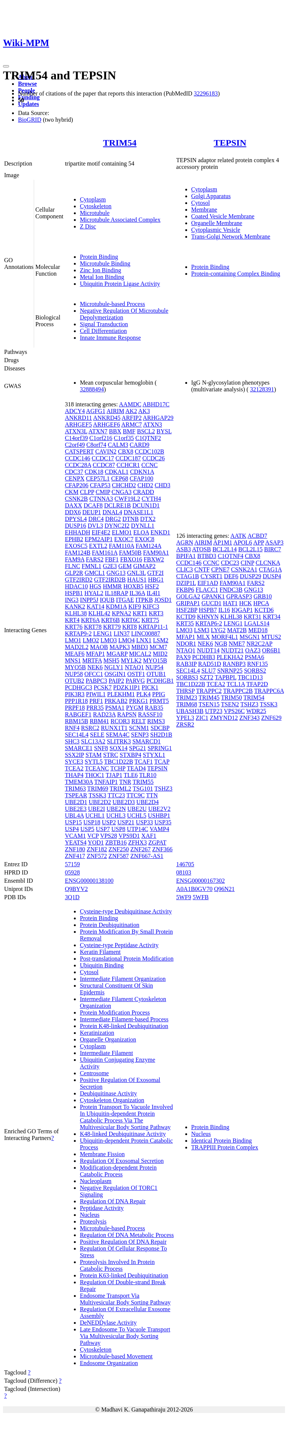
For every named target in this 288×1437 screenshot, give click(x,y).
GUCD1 (211, 603)
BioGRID (29, 119)
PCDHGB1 (160, 680)
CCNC (149, 465)
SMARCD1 (146, 741)
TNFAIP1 (106, 782)
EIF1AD (208, 583)
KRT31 (252, 616)
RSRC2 (90, 728)
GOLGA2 (188, 596)
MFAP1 (95, 654)
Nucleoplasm (95, 1181)
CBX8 (126, 451)
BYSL (163, 431)
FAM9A (74, 559)
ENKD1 (160, 532)
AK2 (131, 411)
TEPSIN (230, 143)
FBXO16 (131, 559)
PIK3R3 (74, 694)
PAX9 (183, 657)
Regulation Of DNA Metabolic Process (127, 1235)
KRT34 (271, 616)
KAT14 (95, 606)
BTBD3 (206, 556)
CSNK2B (76, 498)
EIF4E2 (101, 532)
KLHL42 (99, 613)
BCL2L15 (250, 549)
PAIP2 (116, 680)
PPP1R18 (76, 701)
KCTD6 (264, 610)
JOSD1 (163, 600)
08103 (183, 872)
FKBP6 (185, 589)
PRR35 (95, 707)
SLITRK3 (119, 741)
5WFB (201, 897)
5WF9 (183, 897)
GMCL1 (95, 573)
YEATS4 (76, 842)
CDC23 (230, 563)
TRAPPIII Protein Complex (224, 1147)
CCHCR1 (128, 465)
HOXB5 (133, 586)
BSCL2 (146, 431)
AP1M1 (222, 542)
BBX (115, 431)
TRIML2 (120, 788)
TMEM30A (79, 782)
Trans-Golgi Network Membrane (230, 236)
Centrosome (94, 1073)
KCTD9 (186, 616)
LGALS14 (257, 623)
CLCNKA (268, 563)
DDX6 (73, 512)
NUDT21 (232, 650)
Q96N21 (224, 889)
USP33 (144, 822)
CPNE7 (220, 569)
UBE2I (96, 809)
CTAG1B (187, 576)
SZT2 (206, 677)
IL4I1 (153, 593)
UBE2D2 (99, 802)
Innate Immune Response (110, 337)
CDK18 (94, 472)
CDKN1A (142, 472)
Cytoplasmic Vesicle (215, 230)
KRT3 (156, 613)
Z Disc (88, 226)
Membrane (204, 209)
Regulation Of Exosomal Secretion (122, 1161)
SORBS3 (187, 677)
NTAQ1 (134, 667)
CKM (71, 492)
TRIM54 (119, 143)
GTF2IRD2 (79, 579)
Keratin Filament (100, 952)
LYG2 (218, 630)
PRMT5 (159, 701)
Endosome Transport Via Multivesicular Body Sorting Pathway (125, 1299)
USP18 (91, 822)
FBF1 (111, 559)
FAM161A (104, 552)
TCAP (161, 761)
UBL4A (74, 815)
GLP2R (74, 573)
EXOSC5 (76, 546)
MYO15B (155, 660)
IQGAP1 (242, 610)
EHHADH (77, 532)
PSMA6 (254, 657)
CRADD (143, 492)
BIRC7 (272, 549)
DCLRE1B (117, 505)
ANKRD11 (78, 418)
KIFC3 (150, 606)
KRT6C (130, 620)
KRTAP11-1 (153, 627)
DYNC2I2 (117, 525)
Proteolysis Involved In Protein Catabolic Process (117, 1265)
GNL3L (136, 573)
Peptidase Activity (102, 1208)
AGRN (184, 542)
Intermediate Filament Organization (123, 979)
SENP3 (139, 734)
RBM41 (99, 721)
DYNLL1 (142, 525)
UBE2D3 (123, 802)
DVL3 (95, 525)
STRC (110, 755)
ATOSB (201, 549)
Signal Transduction (104, 324)
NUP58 (74, 674)
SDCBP (159, 728)
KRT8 (129, 627)
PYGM (134, 707)
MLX (203, 637)
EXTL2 (98, 546)
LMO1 (73, 640)
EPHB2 (74, 539)
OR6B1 (271, 650)
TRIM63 (75, 788)
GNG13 (116, 573)
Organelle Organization (108, 1039)
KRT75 (150, 620)
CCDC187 (128, 458)
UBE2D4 (147, 802)
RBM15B (76, 721)
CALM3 (118, 445)
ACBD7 (257, 536)
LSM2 (160, 640)
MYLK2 (131, 660)
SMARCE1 (79, 748)
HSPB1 (74, 593)
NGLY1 (113, 667)
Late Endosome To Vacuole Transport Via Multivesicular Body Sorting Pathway (125, 1336)
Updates (28, 104)
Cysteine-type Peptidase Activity (119, 945)
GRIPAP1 (188, 603)
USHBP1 (159, 815)
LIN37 (122, 633)
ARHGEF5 (78, 424)
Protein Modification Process (115, 1012)
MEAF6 (74, 654)
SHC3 (72, 741)
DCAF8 (93, 505)
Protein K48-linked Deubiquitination (124, 1026)
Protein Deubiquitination (110, 925)
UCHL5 (137, 815)
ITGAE (125, 600)
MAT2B (237, 630)
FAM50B (130, 552)
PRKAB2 (116, 701)
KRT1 (140, 613)
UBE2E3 (76, 809)
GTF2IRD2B (110, 579)
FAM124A (148, 546)
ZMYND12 (224, 718)
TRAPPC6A (269, 691)
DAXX (73, 505)
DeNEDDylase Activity (108, 1322)
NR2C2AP (259, 643)
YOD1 (96, 842)
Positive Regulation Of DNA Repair (123, 1242)
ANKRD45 (106, 418)
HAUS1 (137, 579)
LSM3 (201, 630)
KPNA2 (121, 613)
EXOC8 (144, 539)
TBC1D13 (250, 677)
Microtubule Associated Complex (120, 219)
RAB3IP (186, 664)
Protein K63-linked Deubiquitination (124, 1275)
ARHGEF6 (106, 424)
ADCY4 (75, 411)
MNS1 (73, 660)
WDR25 (256, 711)
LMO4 (126, 640)
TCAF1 (144, 761)
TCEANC (97, 768)
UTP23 (213, 711)
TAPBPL (226, 677)
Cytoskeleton (95, 206)
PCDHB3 (203, 657)
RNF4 (72, 728)
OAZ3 (253, 650)
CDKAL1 (117, 472)
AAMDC (130, 404)
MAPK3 (120, 647)
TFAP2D (257, 684)
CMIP (103, 492)
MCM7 (158, 647)
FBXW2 (154, 559)
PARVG (135, 680)
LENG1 (102, 633)
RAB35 (154, 707)
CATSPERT (79, 451)
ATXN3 (152, 424)
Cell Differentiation (103, 331)
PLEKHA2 (230, 657)
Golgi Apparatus (211, 196)
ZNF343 (249, 718)
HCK (245, 603)
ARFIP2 (131, 418)
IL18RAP (116, 593)
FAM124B (77, 552)
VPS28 (108, 836)
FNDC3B (230, 589)
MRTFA (92, 660)
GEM (125, 566)
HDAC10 (76, 586)
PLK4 (143, 694)
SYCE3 (74, 761)
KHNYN (208, 616)
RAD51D (209, 664)
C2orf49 (75, 445)
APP (258, 542)
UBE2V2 (159, 809)
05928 (72, 872)
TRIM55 (143, 782)
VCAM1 (75, 836)
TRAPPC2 (209, 691)
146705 (185, 864)
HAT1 (230, 603)
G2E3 (110, 566)
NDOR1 (186, 643)
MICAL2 (140, 654)
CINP (247, 563)
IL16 (224, 610)
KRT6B (110, 620)
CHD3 (162, 485)
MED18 (258, 630)
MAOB (99, 647)
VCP (93, 836)
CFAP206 (76, 485)
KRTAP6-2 (208, 623)
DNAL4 (112, 512)
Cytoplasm (93, 199)
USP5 (87, 829)
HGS (95, 586)
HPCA (261, 603)
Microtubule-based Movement (116, 1356)
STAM (94, 755)
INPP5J (89, 600)
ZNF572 (97, 856)
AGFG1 (95, 411)
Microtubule (95, 213)
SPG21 (137, 748)
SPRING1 (159, 748)
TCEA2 (74, 768)
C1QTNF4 (230, 556)
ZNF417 (75, 856)
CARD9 (139, 445)
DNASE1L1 (138, 512)
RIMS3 (156, 721)
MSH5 (112, 660)
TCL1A (235, 684)
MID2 (160, 654)
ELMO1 (122, 532)
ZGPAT (157, 842)
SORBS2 (255, 670)
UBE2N (116, 809)
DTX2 (148, 519)
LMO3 (108, 640)
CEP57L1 (98, 478)
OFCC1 (93, 674)
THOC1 (94, 775)
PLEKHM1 (121, 694)
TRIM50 (231, 697)
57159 (72, 864)
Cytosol (200, 203)
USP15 (73, 822)
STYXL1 (154, 755)
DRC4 (96, 519)
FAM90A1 (156, 552)
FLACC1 (207, 589)
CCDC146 (77, 458)
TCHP (117, 768)
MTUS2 (271, 637)
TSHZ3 (163, 788)
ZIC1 (202, 718)
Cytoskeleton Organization (112, 1100)
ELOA (141, 532)
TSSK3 (97, 795)
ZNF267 (140, 849)
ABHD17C (156, 404)
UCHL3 (116, 815)
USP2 (109, 822)
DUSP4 (271, 576)
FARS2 (95, 559)
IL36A (137, 593)
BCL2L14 (224, 549)
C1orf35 (124, 438)
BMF (129, 431)
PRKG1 (138, 701)
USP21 (125, 822)
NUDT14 (208, 650)
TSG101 (143, 788)
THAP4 (74, 775)
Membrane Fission (102, 1154)
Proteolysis (93, 1221)
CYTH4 (151, 498)
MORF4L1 (225, 637)
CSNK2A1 (244, 569)
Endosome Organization (109, 1363)
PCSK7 (103, 687)
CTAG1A (270, 569)
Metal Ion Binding (102, 277)
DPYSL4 (76, 519)
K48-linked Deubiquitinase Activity (123, 1134)
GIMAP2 (144, 566)
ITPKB (144, 600)
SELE (97, 734)
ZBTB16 (116, 842)
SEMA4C (117, 734)
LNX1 (144, 640)
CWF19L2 (127, 498)
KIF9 (134, 606)
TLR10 (147, 775)
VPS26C (234, 711)
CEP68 (119, 478)
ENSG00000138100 (89, 880)
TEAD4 (136, 768)
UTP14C (137, 829)
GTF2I (155, 573)
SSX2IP (74, 755)
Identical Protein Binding (221, 1140)
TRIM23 (186, 697)
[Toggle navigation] (6, 66)
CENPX (74, 478)
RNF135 (257, 664)
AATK (238, 536)
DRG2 (113, 519)
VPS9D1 (129, 836)
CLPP (87, 492)
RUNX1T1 (114, 728)
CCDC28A (78, 465)
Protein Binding (99, 257)
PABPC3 (96, 680)
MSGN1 (250, 637)
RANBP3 (234, 664)
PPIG (158, 694)
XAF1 (148, 836)
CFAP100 (141, 478)
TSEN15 (209, 704)
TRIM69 (97, 788)
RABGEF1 (78, 714)
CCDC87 (104, 465)
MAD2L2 (76, 647)
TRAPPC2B (238, 691)
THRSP (185, 691)
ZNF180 (75, 849)
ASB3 (183, 549)
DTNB (130, 519)
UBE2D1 (76, 802)
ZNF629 (271, 718)
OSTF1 (136, 674)
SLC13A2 (93, 741)
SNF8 (101, 748)
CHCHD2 (124, 485)
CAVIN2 (106, 451)
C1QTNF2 (148, 438)
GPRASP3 (239, 596)
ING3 (71, 600)
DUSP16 (75, 525)
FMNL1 (91, 566)
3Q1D (72, 897)
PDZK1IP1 (126, 687)
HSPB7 (208, 610)
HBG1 (156, 579)
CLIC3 (184, 569)
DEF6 (231, 576)
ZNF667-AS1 (147, 856)
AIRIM (115, 411)
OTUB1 (156, 674)
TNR (125, 782)
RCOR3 (120, 721)
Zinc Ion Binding (100, 270)
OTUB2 (74, 680)
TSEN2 (230, 704)
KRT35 (185, 623)
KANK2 (75, 606)
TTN (152, 795)
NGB (220, 643)
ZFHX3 (137, 842)
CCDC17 (103, 458)
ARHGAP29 (158, 418)
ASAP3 (274, 542)
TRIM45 (209, 697)
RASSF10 (150, 714)
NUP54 (155, 667)
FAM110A (121, 546)
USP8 (118, 829)
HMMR (112, 586)
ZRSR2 (185, 724)
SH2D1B (161, 734)
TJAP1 (114, 775)
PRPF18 (75, 707)
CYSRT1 (212, 576)
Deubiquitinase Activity (108, 1093)
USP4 (72, 829)
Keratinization (97, 1033)
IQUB (107, 600)
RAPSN (126, 714)
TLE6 (131, 775)
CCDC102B (149, 451)
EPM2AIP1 (99, 539)
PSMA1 (115, 707)
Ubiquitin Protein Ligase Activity (120, 284)
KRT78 (93, 627)
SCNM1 (139, 728)
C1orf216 (100, 438)
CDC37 (74, 472)
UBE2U (137, 809)
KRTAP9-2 (78, 633)
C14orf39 (76, 438)
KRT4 (72, 620)
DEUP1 (91, 512)
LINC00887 (145, 633)
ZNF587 (118, 856)
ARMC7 (131, 424)
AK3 (144, 411)
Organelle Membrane (216, 223)
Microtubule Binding (105, 263)
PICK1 (150, 687)
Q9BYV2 (76, 889)
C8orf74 (96, 445)
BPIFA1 (186, 556)
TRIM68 (186, 704)
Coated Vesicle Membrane (223, 216)
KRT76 (73, 627)
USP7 (103, 829)
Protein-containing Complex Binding (235, 273)
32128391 (262, 389)
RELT (138, 721)
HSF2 (152, 586)
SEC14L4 (76, 734)
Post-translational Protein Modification (127, 958)
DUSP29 (250, 576)
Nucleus (89, 1215)
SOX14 (119, 748)
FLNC (72, 566)
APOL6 (242, 542)
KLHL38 (76, 613)
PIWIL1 (95, 694)
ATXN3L (76, 431)
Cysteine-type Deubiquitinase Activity (126, 911)
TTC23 (116, 795)
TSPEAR (76, 795)
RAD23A (104, 714)
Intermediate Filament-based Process (124, 1019)
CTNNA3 (101, 498)
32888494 (92, 389)
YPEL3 (185, 718)
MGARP (117, 654)
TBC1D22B (118, 761)
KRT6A (90, 620)
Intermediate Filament (106, 1053)
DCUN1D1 (146, 505)
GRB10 (263, 596)
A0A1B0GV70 (194, 889)
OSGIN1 (115, 674)
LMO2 (90, 640)
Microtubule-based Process (112, 304)
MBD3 (139, 647)
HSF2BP (186, 610)
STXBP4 (130, 755)
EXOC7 (124, 539)
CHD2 (145, 485)
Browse (27, 84)
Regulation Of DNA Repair (113, 1201)
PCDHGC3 (78, 687)
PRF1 (96, 701)
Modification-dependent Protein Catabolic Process (118, 1170)
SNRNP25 (230, 670)
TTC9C (135, 795)
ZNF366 (162, 849)
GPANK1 (213, 596)
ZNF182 (97, 849)
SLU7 (208, 670)
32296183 (206, 93)
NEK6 (95, 667)
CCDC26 (153, 458)
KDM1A (116, 606)
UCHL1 (95, 815)
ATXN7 (98, 431)
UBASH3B (190, 711)
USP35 (162, 822)
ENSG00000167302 (200, 880)
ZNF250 (118, 849)
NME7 (237, 643)
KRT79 (112, 627)
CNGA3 (122, 492)
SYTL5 (94, 761)
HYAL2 (94, 593)
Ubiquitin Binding (102, 965)
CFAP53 (100, 485)
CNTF (202, 569)
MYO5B (75, 667)
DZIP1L (186, 583)
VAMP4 (159, 829)
